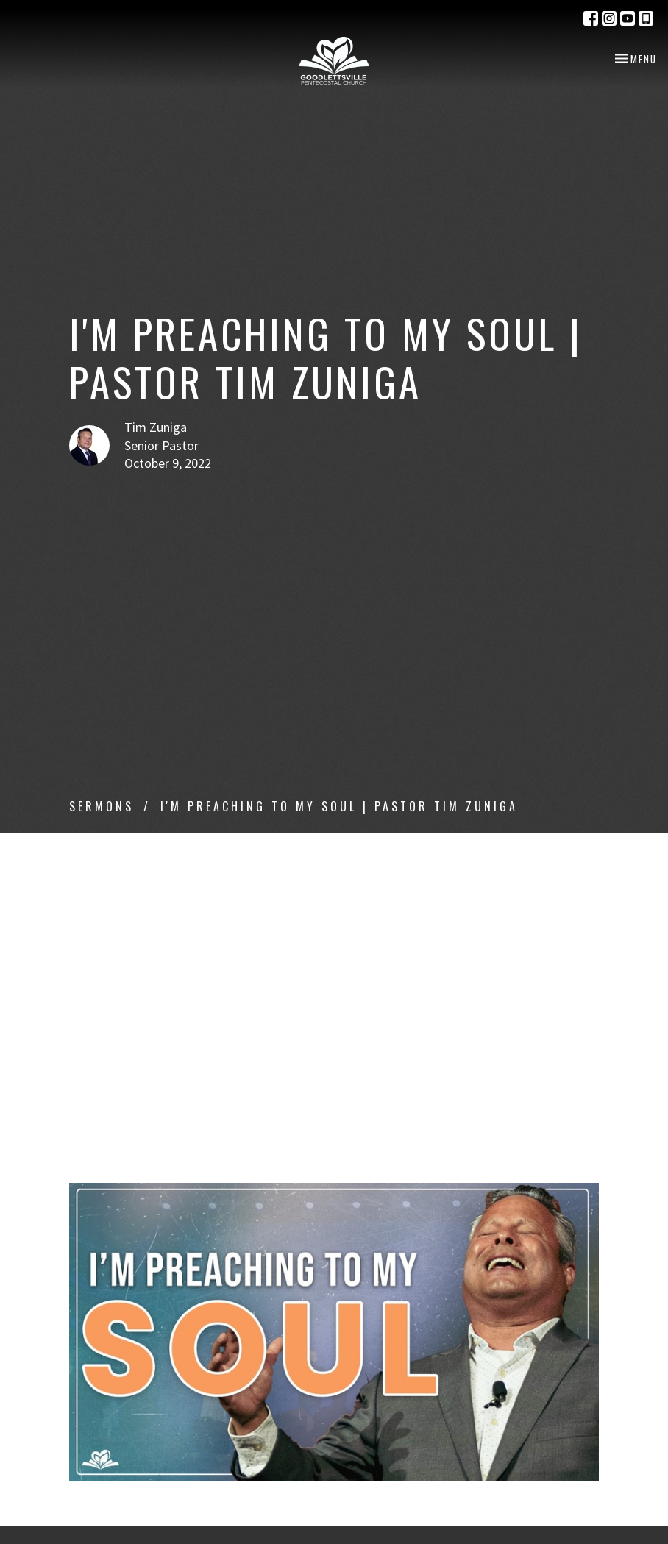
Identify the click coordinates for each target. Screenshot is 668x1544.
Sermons (101, 806)
